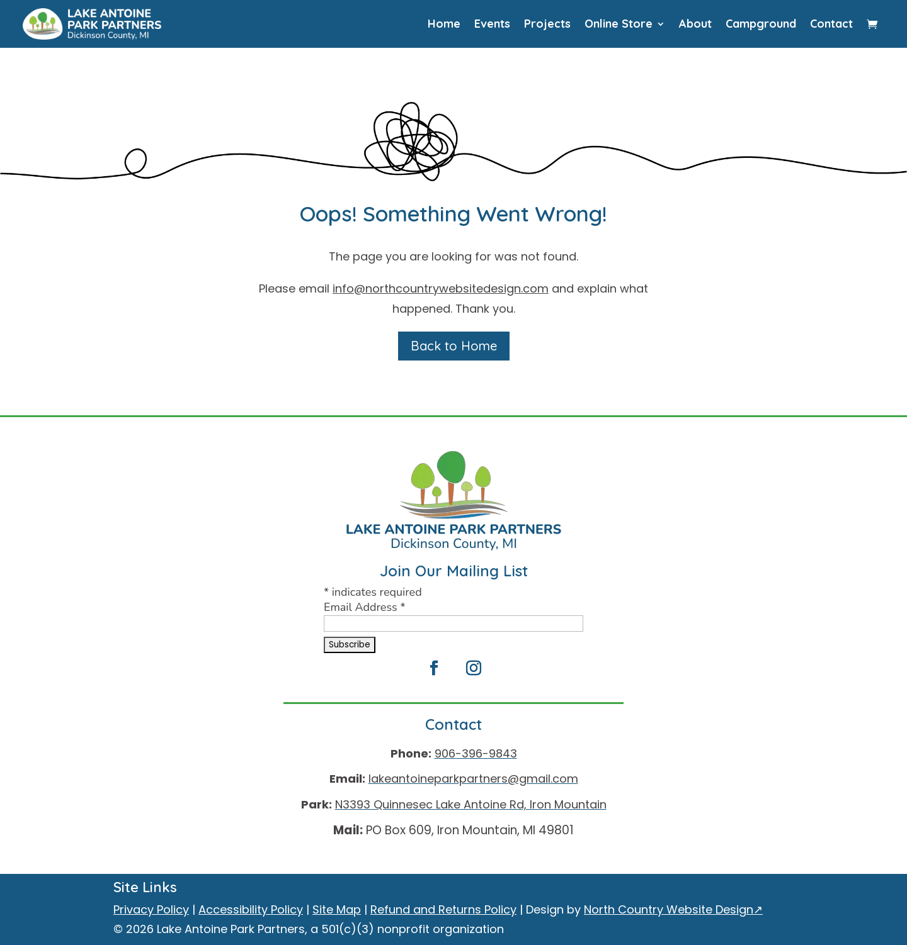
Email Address (365, 607)
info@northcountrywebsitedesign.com (441, 288)
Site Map (336, 909)
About (695, 23)
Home (444, 23)
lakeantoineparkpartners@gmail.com (473, 778)
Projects (547, 23)
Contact (831, 23)
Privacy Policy (151, 909)
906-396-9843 (476, 753)
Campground (761, 23)
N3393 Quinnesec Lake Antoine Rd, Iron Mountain (471, 804)
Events (492, 23)
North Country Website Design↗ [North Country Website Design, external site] (673, 909)
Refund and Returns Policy (443, 909)
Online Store (619, 23)
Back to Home (454, 346)
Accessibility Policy (250, 909)
